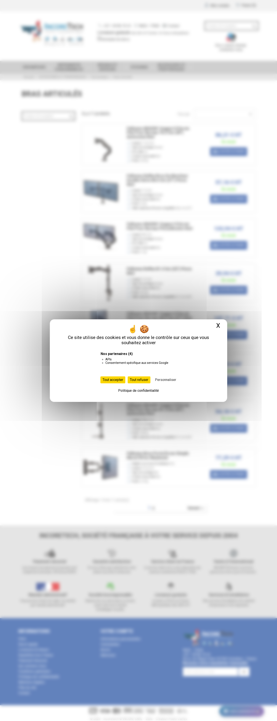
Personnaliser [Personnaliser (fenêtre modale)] (165, 380)
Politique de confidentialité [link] (138, 391)
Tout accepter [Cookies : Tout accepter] (113, 380)
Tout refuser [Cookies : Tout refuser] (139, 380)
